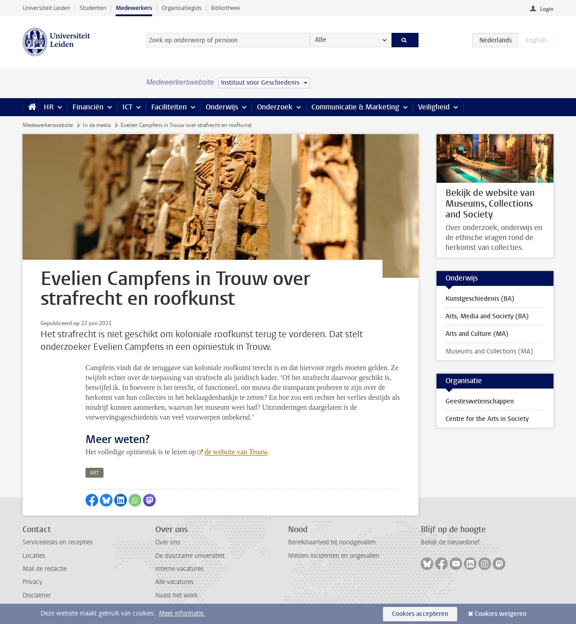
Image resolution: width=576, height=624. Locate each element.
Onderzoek (274, 107)
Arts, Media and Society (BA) (487, 316)
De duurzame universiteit (190, 556)
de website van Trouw (235, 452)
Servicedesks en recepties (57, 542)
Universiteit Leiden (46, 8)
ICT (127, 107)
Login (547, 9)
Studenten (93, 8)
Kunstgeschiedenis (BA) (480, 298)
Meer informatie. (182, 613)
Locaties (33, 556)
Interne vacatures (179, 569)
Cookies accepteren (420, 614)
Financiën (88, 107)
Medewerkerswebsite (47, 125)
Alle (320, 40)
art (94, 473)
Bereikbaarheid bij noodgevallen (332, 542)
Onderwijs (222, 107)
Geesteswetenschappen (480, 401)
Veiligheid (434, 107)
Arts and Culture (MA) (477, 334)
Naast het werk (176, 595)
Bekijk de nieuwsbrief (450, 542)
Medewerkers (134, 8)
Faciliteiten (169, 107)
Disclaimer (36, 595)
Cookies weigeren (500, 614)
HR (49, 107)
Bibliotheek (225, 8)
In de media (97, 125)
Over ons (167, 542)
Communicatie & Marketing (355, 107)
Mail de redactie (44, 569)
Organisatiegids (182, 8)
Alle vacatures (174, 582)
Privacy (32, 582)
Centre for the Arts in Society (487, 419)
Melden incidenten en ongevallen (333, 556)
